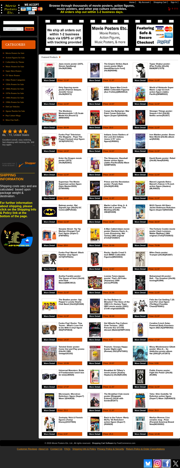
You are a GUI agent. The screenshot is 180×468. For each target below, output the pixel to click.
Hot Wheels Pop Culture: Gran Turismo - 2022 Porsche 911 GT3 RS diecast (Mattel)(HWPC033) (117, 326)
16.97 (157, 222)
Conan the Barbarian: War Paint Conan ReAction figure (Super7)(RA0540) (116, 113)
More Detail (49, 80)
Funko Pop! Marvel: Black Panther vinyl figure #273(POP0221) (71, 254)
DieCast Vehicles (13, 106)
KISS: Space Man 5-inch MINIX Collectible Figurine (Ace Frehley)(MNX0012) (116, 89)
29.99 (111, 245)
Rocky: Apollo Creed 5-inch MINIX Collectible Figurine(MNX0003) (115, 254)
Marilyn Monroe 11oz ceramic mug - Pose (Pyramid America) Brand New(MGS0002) (162, 420)
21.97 (66, 292)
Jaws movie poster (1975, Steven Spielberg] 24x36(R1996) (71, 66)
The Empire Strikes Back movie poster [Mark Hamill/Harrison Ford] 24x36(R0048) (116, 67)
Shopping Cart (159, 2)
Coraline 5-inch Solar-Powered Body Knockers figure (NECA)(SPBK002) (162, 325)
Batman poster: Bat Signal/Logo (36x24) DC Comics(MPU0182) (70, 207)
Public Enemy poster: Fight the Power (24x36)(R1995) (161, 372)
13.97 (111, 269)
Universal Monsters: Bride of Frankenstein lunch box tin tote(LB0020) (71, 372)
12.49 (157, 434)
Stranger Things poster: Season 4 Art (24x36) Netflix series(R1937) (161, 113)
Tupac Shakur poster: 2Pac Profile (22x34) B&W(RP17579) (160, 66)
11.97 (66, 80)
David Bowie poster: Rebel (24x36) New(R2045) (162, 159)
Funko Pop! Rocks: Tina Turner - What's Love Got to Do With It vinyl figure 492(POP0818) (71, 326)
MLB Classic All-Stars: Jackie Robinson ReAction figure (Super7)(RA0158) (162, 207)
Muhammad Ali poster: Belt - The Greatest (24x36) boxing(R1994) (162, 278)
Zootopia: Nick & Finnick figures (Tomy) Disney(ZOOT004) (71, 419)
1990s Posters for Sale (15, 102)
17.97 (157, 340)
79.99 (157, 245)
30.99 (66, 127)
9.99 (156, 363)
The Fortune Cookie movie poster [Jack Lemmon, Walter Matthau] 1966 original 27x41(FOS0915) (162, 232)
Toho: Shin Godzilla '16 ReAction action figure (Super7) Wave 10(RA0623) (162, 396)
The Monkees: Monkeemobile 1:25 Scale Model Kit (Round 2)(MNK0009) (71, 114)
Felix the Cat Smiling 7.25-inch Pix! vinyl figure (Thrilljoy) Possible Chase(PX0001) (162, 303)
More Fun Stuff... (13, 120)
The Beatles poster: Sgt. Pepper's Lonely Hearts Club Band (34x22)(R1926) (71, 302)
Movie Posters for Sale (15, 53)
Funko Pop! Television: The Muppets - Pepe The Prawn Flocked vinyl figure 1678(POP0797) (71, 137)
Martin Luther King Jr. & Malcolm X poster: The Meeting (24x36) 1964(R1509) (115, 208)
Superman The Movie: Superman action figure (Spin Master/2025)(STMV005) (70, 185)
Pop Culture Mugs (13, 115)
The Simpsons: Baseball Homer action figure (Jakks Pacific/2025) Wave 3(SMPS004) (116, 161)
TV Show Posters (13, 75)
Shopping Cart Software (103, 443)
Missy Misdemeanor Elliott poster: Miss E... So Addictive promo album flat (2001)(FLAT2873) (162, 350)
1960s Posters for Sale (15, 89)
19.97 (111, 363)
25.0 (66, 410)
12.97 (66, 198)
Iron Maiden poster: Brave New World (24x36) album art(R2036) (162, 136)
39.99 (111, 316)
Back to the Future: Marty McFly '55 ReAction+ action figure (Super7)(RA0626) (116, 420)
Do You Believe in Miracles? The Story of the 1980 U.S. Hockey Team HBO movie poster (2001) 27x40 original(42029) (117, 304)
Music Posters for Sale (15, 66)
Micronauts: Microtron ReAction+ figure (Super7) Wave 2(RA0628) (71, 396)
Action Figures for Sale (15, 57)
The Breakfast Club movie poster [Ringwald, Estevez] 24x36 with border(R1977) (116, 397)
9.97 (111, 340)
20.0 (111, 127)
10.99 (66, 363)
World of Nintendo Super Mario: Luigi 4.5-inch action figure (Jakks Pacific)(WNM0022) (161, 90)
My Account (143, 2)
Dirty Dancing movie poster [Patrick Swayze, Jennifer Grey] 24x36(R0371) (70, 90)
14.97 (111, 104)
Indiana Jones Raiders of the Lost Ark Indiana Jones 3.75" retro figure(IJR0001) (116, 137)
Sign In (173, 2)
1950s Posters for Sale (15, 84)
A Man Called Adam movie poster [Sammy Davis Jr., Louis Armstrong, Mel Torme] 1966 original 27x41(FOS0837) (117, 233)
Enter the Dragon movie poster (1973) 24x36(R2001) (70, 160)
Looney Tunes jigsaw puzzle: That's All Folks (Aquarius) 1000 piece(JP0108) (115, 279)
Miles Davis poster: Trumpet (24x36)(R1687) (161, 253)
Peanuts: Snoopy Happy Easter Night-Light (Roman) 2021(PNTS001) (116, 349)
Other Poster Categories (15, 80)
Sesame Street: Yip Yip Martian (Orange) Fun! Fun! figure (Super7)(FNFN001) (70, 232)
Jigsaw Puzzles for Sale (15, 111)
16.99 (111, 292)
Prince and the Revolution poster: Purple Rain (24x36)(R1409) (116, 184)
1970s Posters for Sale (15, 93)
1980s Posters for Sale (15, 98)
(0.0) (175, 8)
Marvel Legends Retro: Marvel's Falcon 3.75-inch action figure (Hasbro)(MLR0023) (162, 185)
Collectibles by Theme (15, 62)
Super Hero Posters (13, 71)
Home (132, 2)
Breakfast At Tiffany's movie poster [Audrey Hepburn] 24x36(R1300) (115, 372)
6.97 (66, 434)
